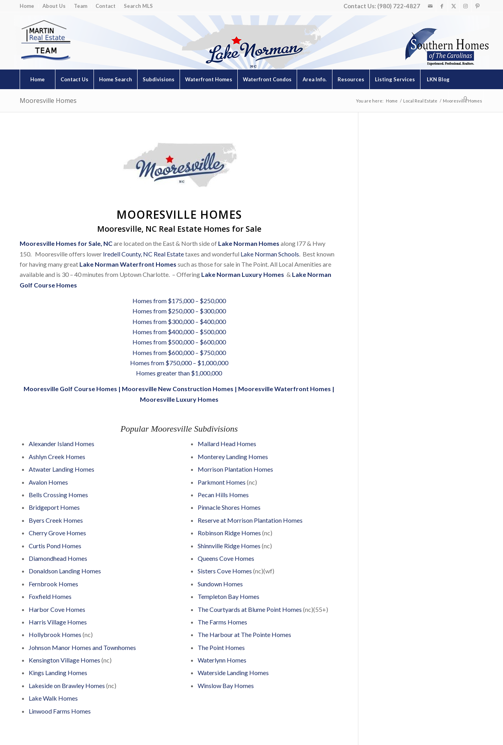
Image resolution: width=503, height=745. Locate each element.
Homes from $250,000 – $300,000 (179, 311)
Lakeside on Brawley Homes (67, 685)
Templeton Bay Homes (228, 596)
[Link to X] (453, 6)
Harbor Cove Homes (57, 609)
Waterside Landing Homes (233, 672)
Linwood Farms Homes (60, 711)
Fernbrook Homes (53, 584)
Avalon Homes (48, 482)
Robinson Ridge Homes (230, 532)
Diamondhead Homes (58, 558)
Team (80, 6)
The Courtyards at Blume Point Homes (250, 609)
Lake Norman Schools (269, 254)
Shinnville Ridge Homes (229, 545)
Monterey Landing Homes (233, 456)
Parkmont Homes (222, 482)
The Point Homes (221, 647)
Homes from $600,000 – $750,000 (179, 352)
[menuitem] (29, 6)
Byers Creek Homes (56, 520)
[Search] (465, 99)
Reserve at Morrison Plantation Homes (250, 520)
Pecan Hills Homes (223, 494)
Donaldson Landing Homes (65, 571)
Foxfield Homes (50, 596)
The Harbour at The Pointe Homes (244, 634)
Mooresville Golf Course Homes (70, 388)
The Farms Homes (222, 622)
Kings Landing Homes (58, 672)
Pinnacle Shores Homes (229, 507)
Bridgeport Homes (54, 507)
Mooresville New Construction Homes (177, 388)
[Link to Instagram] (465, 6)
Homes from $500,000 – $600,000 (179, 342)
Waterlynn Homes (222, 660)
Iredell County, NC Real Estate (143, 254)
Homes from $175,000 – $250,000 (179, 300)
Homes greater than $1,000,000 (179, 373)
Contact (105, 6)
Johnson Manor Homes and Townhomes (82, 647)
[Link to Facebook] (442, 6)
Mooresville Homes (48, 100)
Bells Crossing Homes (58, 494)
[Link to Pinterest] (477, 6)
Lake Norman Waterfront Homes (127, 264)
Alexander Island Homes (61, 443)
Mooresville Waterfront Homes (284, 388)
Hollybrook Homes (55, 634)
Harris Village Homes (58, 622)
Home (27, 6)
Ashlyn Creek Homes (57, 456)
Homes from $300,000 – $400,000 (179, 321)
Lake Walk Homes (53, 698)
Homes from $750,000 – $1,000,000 (179, 362)
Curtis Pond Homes (55, 545)
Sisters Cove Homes (225, 571)
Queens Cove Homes (226, 558)
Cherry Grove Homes (57, 532)
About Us (54, 6)
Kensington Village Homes (64, 660)
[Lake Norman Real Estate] (45, 40)
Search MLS (138, 6)
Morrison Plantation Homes (235, 469)
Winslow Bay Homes (226, 685)
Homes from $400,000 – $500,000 (179, 331)
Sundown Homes (220, 584)
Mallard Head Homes (227, 443)
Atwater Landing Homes (61, 469)
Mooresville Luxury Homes (179, 399)
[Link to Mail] (430, 6)
